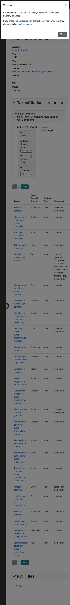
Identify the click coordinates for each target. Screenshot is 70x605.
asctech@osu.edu (23, 24)
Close (62, 34)
